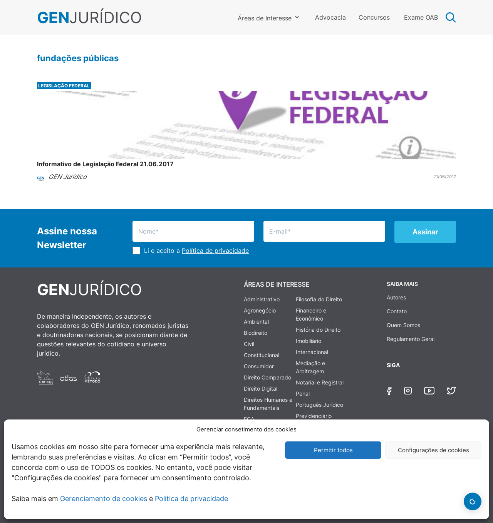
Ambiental (256, 321)
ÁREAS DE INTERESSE (276, 284)
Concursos (374, 17)
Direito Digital (260, 388)
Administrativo (262, 299)
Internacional (312, 352)
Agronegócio (260, 310)
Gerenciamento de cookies (103, 499)
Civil (249, 344)
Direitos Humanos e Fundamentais (268, 403)
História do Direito (318, 329)
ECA (249, 419)
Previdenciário (314, 416)
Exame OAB (421, 17)
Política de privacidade (191, 499)
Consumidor (259, 366)
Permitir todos (333, 450)
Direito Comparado (267, 377)
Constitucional (261, 355)
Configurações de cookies (433, 450)
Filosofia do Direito (319, 299)
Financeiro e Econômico (311, 314)
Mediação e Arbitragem (310, 367)
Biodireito (255, 332)
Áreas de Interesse (265, 18)
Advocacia (330, 17)
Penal (303, 393)
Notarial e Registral (320, 382)
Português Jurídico (319, 404)
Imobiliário (308, 341)
